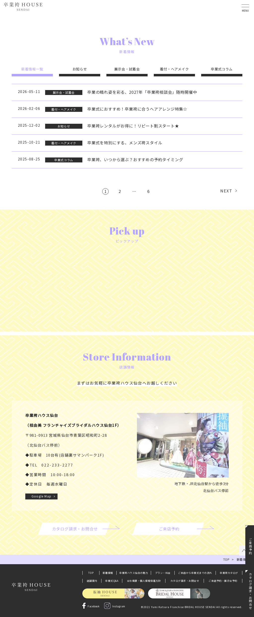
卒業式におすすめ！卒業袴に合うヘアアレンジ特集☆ (137, 109)
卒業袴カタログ (229, 573)
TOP (91, 573)
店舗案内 (92, 581)
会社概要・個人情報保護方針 (144, 581)
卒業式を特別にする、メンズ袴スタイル (124, 143)
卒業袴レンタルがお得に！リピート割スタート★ (133, 126)
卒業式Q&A (111, 581)
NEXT (226, 191)
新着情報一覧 (32, 68)
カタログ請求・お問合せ (184, 581)
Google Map (41, 496)
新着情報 (108, 573)
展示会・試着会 (127, 68)
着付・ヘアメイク (174, 68)
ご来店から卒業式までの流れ (195, 573)
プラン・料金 (163, 573)
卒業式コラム (222, 68)
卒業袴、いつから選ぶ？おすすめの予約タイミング (135, 159)
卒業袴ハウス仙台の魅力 (133, 573)
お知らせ (79, 68)
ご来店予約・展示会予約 (223, 581)
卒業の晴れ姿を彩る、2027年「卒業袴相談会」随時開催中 (142, 92)
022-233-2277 (57, 464)
